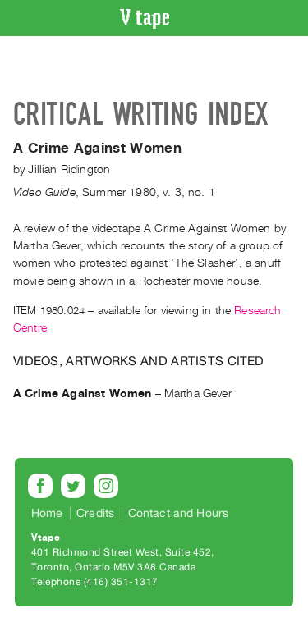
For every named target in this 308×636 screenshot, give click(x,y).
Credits (95, 512)
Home (47, 512)
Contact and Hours (178, 512)
